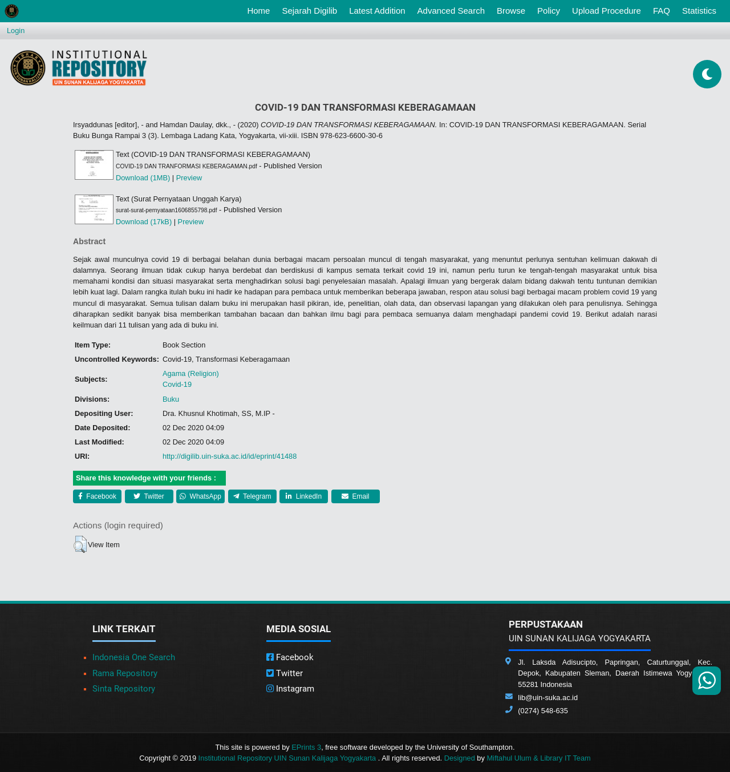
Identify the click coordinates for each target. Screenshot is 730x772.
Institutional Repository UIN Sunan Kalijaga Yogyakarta (288, 758)
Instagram (290, 689)
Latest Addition (377, 10)
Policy (548, 10)
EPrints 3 (306, 747)
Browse (511, 10)
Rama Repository (124, 673)
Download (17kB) (144, 221)
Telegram (252, 496)
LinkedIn (304, 496)
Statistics (699, 10)
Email (355, 496)
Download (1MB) (143, 177)
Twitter (148, 496)
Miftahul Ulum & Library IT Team (538, 758)
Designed (459, 758)
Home (260, 9)
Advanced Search (451, 10)
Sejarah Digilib (309, 10)
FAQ (661, 10)
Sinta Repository (123, 689)
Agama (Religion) (191, 373)
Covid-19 (177, 384)
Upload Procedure (606, 10)
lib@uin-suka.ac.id (548, 697)
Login (16, 30)
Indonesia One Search (133, 657)
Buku (171, 399)
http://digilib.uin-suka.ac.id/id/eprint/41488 (230, 456)
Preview (189, 177)
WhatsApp (200, 496)
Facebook (97, 496)
